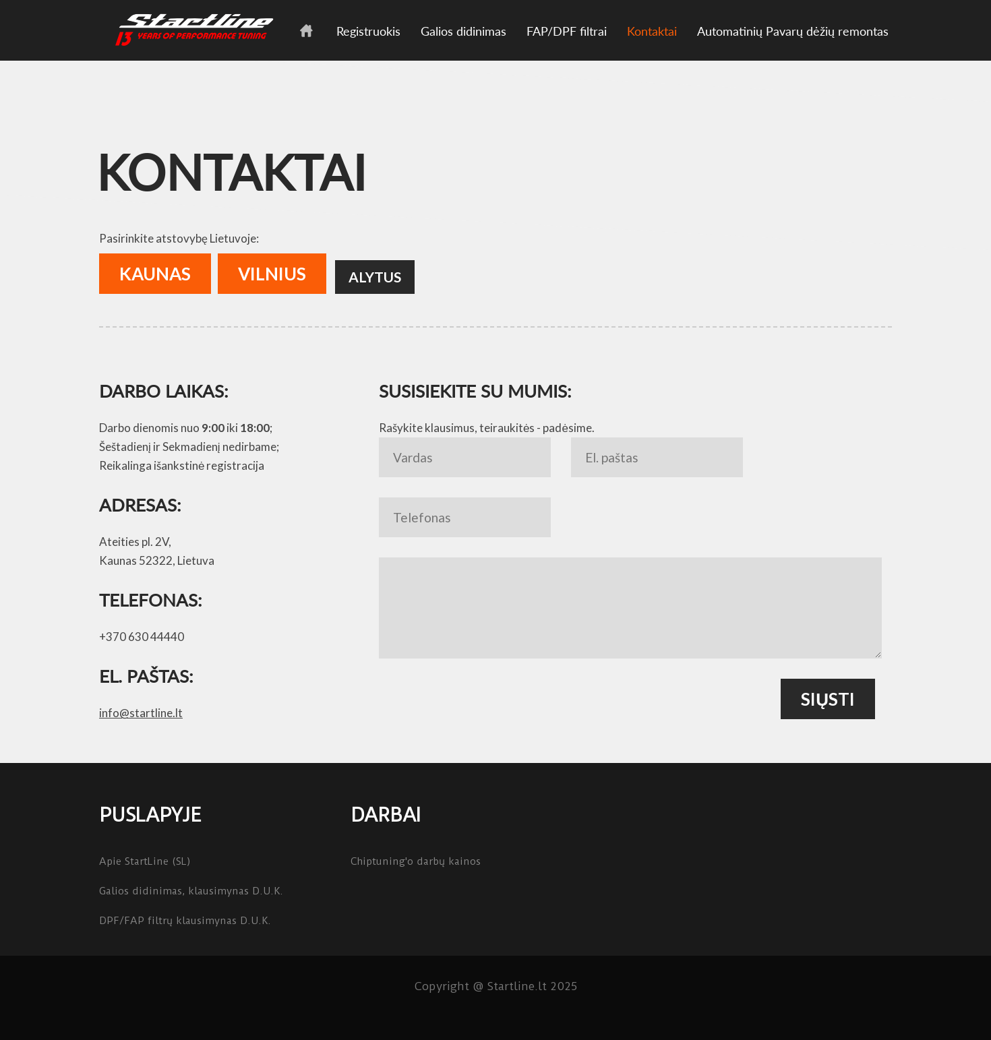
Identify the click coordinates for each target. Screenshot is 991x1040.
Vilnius (272, 273)
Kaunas (155, 273)
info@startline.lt (141, 713)
